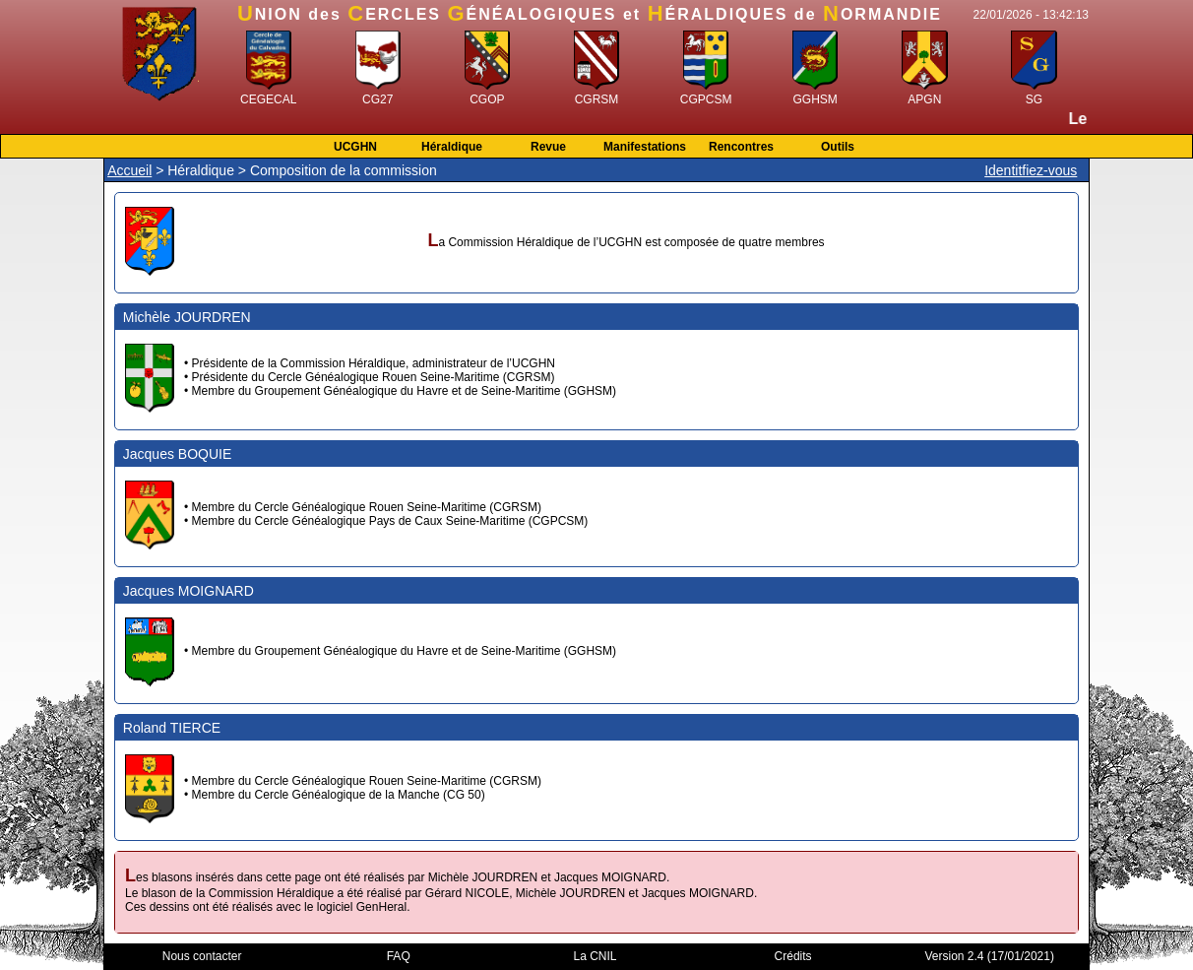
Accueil (129, 170)
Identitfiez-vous (1030, 170)
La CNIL (595, 956)
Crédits (793, 956)
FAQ (398, 956)
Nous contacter (202, 956)
